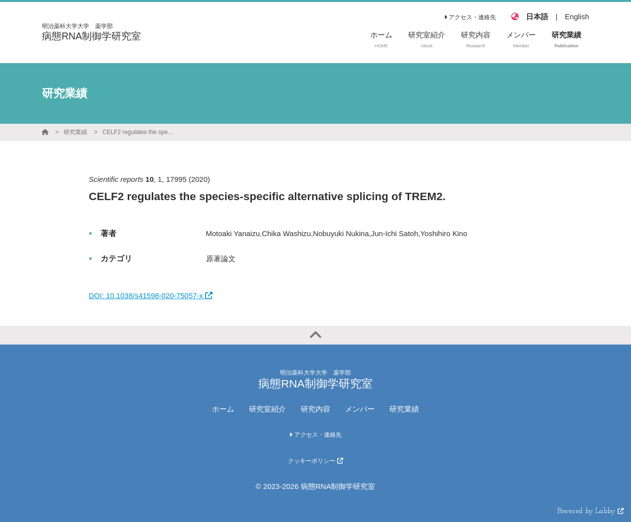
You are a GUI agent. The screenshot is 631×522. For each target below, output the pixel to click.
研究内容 (315, 409)
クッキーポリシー (315, 460)
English (577, 16)
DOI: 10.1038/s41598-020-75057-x (150, 295)
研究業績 (75, 132)
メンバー (360, 409)
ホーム (223, 409)
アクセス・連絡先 (470, 17)
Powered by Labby (591, 511)
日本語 (537, 16)
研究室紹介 (267, 409)
